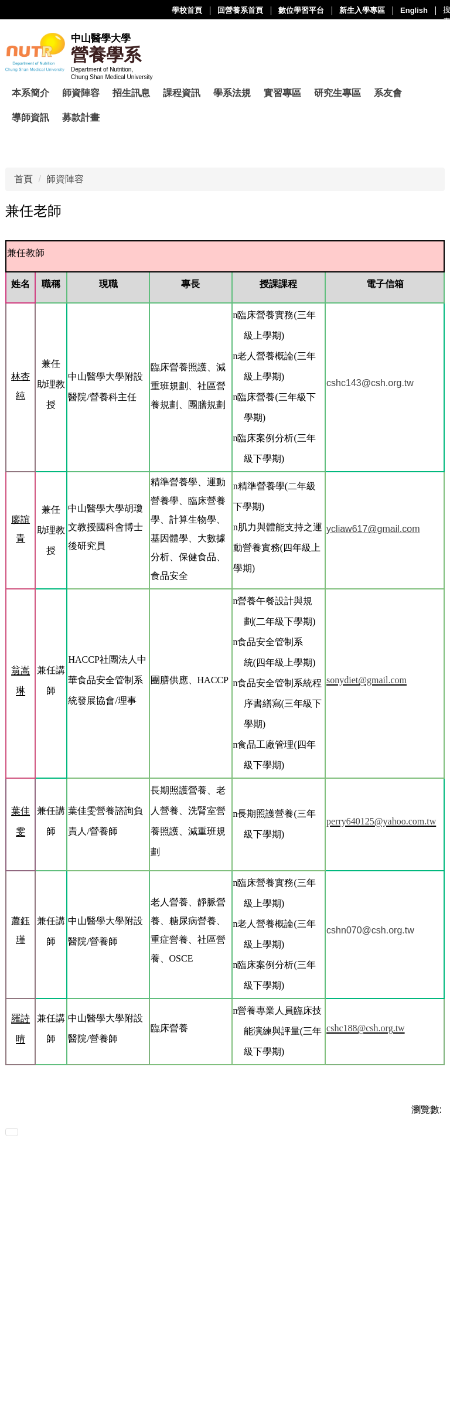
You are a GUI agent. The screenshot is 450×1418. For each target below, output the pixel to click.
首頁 (23, 179)
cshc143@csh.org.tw (370, 383)
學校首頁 (69, 10)
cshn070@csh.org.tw (370, 930)
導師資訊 (30, 117)
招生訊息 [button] (131, 93)
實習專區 (282, 93)
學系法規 (232, 93)
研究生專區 (337, 93)
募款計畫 (81, 117)
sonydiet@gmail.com (366, 680)
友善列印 (30, 1135)
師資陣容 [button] (81, 93)
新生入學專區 (244, 10)
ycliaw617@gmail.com (373, 529)
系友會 (388, 93)
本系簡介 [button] (30, 93)
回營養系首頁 (122, 10)
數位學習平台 (183, 10)
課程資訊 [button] (181, 93)
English (296, 10)
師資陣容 (65, 179)
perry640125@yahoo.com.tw (381, 821)
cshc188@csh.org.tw (365, 1028)
